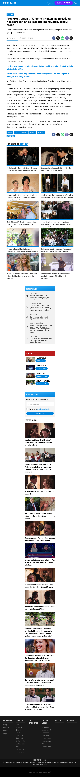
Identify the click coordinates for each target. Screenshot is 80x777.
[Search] (75, 3)
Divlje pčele (20, 741)
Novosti (7, 720)
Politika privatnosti (29, 762)
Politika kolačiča (50, 762)
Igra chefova (19, 726)
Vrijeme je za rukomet (46, 728)
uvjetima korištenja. (43, 409)
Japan (9, 133)
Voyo (5, 734)
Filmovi (6, 728)
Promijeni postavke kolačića (66, 762)
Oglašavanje (40, 762)
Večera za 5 (20, 749)
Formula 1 (20, 752)
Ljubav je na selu (20, 745)
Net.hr (24, 143)
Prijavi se (40, 413)
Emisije (5, 731)
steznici (10, 136)
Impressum (7, 762)
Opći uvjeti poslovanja (39, 764)
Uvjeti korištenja (16, 762)
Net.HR (58, 720)
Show (29, 353)
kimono (41, 133)
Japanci (32, 133)
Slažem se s (39, 409)
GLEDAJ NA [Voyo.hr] (63, 3)
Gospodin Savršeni (19, 736)
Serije (5, 725)
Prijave (71, 720)
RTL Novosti (32, 394)
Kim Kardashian (21, 133)
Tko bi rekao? (18, 731)
